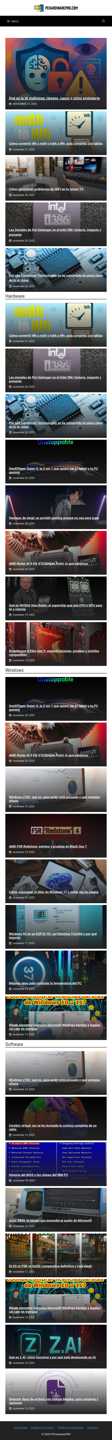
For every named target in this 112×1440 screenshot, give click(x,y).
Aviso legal (20, 1427)
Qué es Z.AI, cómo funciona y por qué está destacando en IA (52, 1357)
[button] (103, 21)
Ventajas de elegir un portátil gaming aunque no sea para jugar (54, 518)
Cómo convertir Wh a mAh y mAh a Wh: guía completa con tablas (56, 143)
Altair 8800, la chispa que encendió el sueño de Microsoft (50, 1220)
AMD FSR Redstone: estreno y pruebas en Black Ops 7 (48, 846)
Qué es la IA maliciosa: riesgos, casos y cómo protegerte (54, 98)
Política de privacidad (70, 1427)
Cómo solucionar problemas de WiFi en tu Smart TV (46, 189)
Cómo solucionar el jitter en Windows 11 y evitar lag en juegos (54, 892)
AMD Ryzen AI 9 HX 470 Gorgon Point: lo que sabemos (48, 563)
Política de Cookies (42, 1427)
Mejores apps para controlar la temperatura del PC (45, 983)
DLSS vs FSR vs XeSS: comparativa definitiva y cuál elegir (50, 1266)
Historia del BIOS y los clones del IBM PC (38, 1175)
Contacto (92, 1427)
